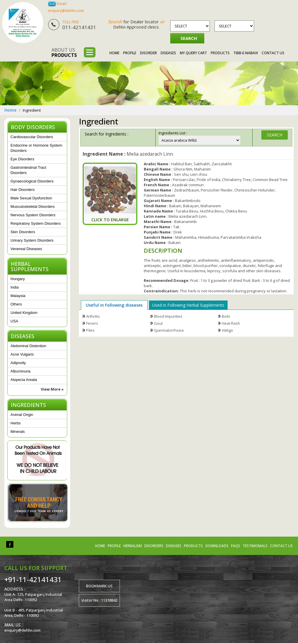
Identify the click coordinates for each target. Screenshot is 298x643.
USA (14, 321)
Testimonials (255, 545)
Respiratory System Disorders (35, 223)
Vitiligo (227, 330)
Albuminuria (20, 371)
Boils (226, 316)
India (14, 287)
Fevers (92, 323)
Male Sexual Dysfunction (31, 198)
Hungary (17, 279)
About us (64, 52)
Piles (90, 330)
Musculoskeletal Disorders (32, 206)
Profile (129, 52)
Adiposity (18, 363)
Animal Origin (21, 414)
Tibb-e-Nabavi (245, 52)
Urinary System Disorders (32, 240)
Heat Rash (231, 323)
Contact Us (273, 52)
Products (220, 52)
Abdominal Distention (28, 346)
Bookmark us (99, 585)
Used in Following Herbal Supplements (188, 305)
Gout (158, 323)
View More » (52, 389)
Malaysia (17, 296)
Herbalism (132, 545)
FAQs (235, 545)
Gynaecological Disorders (32, 181)
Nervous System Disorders (33, 215)
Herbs (15, 423)
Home (114, 52)
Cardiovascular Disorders (31, 137)
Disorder (148, 52)
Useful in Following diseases (114, 305)
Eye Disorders (22, 159)
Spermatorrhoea (169, 330)
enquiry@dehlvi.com (66, 10)
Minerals (17, 431)
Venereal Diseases (26, 249)
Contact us (281, 545)
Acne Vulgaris (22, 354)
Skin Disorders (22, 232)
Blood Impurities (168, 316)
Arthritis (93, 316)
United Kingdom (24, 312)
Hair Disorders (22, 189)
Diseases (168, 52)
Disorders (153, 545)
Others (16, 304)
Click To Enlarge (110, 219)
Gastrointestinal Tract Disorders (28, 170)
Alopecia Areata (23, 379)
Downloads (216, 545)
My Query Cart (193, 52)
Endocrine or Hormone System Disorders (36, 148)
